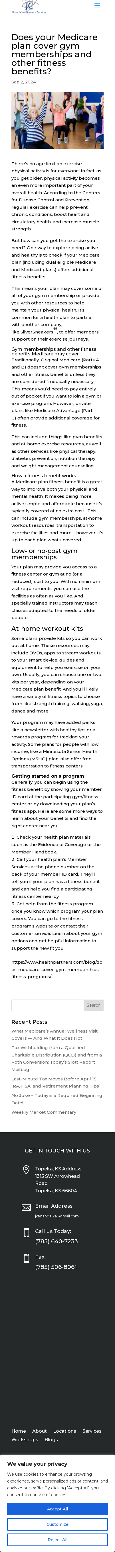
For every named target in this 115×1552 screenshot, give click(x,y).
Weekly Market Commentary (43, 1112)
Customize (57, 1524)
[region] (57, 1503)
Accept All (57, 1509)
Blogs (51, 1440)
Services (92, 1431)
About (39, 1431)
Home (18, 1431)
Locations (64, 1431)
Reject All (57, 1539)
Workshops (24, 1440)
